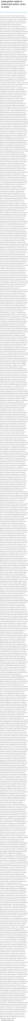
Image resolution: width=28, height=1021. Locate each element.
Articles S (25, 12)
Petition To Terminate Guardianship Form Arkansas (11, 12)
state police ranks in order (13, 5)
